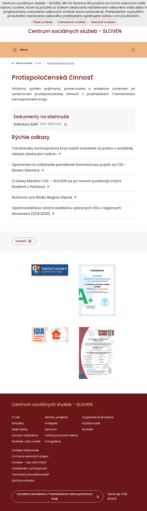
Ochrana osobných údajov (30, 456)
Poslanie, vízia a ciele (26, 441)
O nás (38, 63)
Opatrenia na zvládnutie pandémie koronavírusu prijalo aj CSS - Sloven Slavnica (69, 167)
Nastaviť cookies (103, 22)
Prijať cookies (43, 22)
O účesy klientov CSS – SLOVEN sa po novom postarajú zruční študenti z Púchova (66, 183)
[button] (133, 50)
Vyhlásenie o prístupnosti (29, 468)
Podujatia (51, 423)
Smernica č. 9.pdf (26, 124)
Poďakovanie (91, 423)
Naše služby (20, 429)
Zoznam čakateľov (25, 435)
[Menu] (20, 50)
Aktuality (18, 423)
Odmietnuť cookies (72, 22)
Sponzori (51, 429)
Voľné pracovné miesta (61, 435)
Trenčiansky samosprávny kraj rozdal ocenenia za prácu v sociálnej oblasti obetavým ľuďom (72, 151)
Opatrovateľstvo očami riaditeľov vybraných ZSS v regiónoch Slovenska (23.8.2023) (66, 210)
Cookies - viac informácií (29, 462)
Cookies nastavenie (25, 450)
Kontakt (87, 429)
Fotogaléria (53, 441)
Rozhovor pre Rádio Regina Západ (42, 197)
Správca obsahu (23, 480)
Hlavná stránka (24, 63)
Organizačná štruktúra (98, 417)
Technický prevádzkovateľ (30, 474)
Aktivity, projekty (56, 417)
